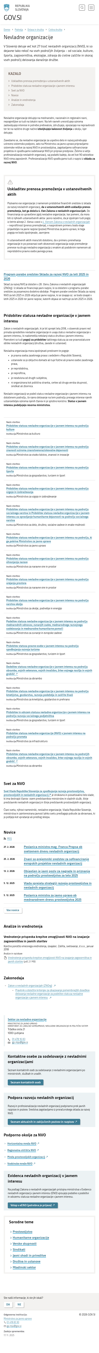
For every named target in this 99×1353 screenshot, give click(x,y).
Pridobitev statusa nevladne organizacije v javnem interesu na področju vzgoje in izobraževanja (47, 490)
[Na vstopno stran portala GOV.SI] (18, 12)
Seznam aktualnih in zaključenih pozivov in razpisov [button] (44, 1122)
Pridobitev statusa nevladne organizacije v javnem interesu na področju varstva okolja (47, 602)
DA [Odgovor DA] (8, 1304)
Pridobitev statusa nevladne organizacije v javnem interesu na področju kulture (47, 427)
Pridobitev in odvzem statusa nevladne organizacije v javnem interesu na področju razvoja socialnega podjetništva (48, 714)
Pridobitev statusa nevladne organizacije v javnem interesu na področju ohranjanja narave (47, 560)
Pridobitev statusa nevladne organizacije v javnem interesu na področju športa (47, 469)
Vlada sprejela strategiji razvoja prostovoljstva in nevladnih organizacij (58, 885)
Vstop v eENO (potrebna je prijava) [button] (33, 1205)
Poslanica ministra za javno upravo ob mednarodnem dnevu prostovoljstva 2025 (52, 897)
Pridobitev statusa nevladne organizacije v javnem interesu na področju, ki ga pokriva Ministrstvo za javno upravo (49, 539)
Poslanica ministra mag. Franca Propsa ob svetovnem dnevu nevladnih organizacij (53, 849)
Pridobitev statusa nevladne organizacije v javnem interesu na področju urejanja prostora (47, 581)
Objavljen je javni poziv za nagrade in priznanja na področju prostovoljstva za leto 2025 (57, 873)
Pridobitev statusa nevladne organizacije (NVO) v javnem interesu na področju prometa (46, 735)
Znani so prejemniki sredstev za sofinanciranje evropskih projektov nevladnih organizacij (56, 861)
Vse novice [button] (12, 910)
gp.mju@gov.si (20, 1042)
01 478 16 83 (18, 1039)
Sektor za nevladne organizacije (27, 1019)
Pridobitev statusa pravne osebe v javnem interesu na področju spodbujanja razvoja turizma (42, 648)
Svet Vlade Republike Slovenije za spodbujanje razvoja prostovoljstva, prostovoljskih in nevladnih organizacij (44, 793)
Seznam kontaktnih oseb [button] (26, 1082)
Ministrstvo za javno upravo (18, 1318)
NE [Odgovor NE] (19, 1304)
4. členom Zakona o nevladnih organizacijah (66, 222)
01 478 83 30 (13, 1322)
